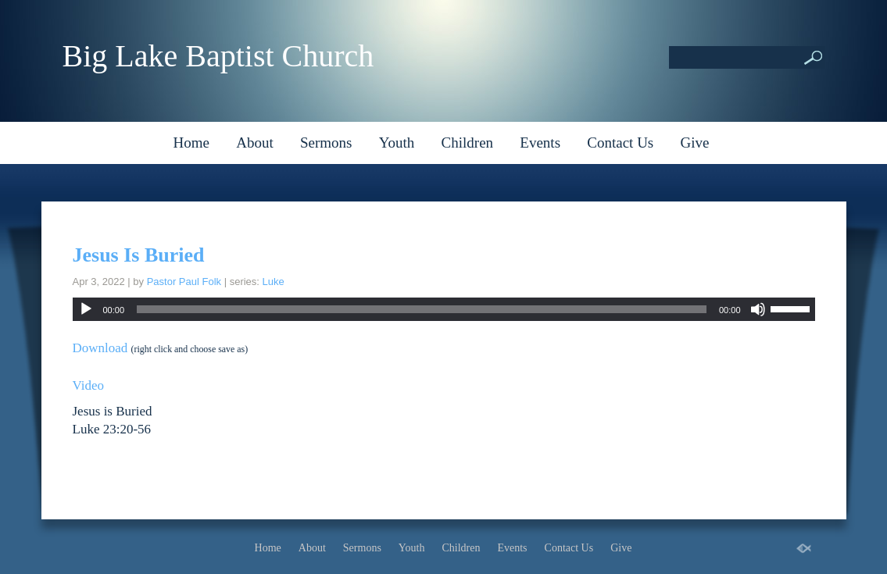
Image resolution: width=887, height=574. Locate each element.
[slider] (421, 309)
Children (468, 142)
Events (540, 142)
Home (191, 142)
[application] (444, 309)
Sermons (326, 142)
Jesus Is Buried (139, 255)
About (255, 142)
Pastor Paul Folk (184, 281)
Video (89, 385)
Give (695, 142)
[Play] (86, 309)
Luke (273, 281)
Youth (397, 142)
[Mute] (758, 309)
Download (100, 347)
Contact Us (620, 142)
